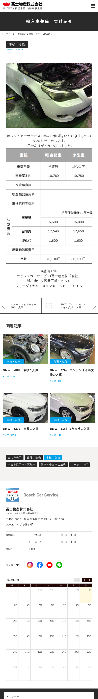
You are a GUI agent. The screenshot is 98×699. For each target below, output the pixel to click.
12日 (40, 621)
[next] (89, 580)
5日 (40, 605)
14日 (64, 621)
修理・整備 (34, 457)
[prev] (84, 580)
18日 (27, 636)
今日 (77, 580)
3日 (15, 605)
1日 (77, 590)
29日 (40, 590)
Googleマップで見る (19, 524)
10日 (15, 621)
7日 (65, 605)
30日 (52, 590)
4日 (28, 605)
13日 (52, 621)
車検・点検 (17, 44)
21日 (64, 636)
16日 (89, 621)
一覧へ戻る (49, 305)
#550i (19, 49)
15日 (77, 621)
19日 (40, 636)
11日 (27, 621)
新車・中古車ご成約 (53, 464)
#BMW (10, 49)
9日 (89, 605)
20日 (52, 636)
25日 (27, 652)
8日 (77, 605)
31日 (64, 590)
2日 (89, 590)
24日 (15, 652)
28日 (27, 590)
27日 (15, 590)
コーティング (79, 464)
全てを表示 (15, 457)
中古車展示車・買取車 (22, 464)
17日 (15, 636)
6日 (52, 605)
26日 (40, 652)
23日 (89, 636)
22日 (77, 636)
